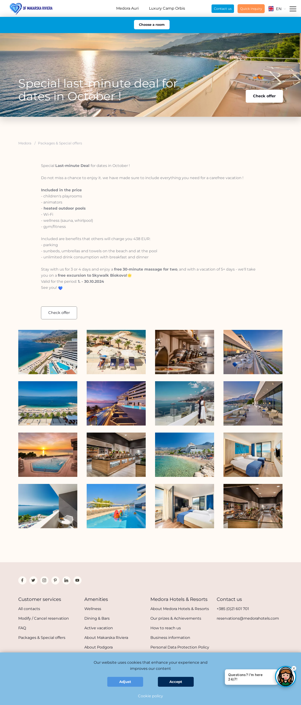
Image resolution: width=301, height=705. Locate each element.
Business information (170, 637)
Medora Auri (127, 8)
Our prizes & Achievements (175, 618)
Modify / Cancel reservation (43, 618)
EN (277, 9)
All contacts (29, 609)
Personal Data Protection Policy (179, 647)
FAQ (22, 628)
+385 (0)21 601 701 (233, 609)
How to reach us (165, 628)
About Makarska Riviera (106, 637)
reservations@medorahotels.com (248, 618)
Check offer (264, 96)
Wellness (92, 609)
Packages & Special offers (41, 637)
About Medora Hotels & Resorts (179, 609)
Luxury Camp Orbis (167, 8)
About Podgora (98, 647)
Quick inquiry (251, 9)
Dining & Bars (97, 618)
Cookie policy (150, 696)
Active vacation (98, 628)
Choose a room (152, 25)
